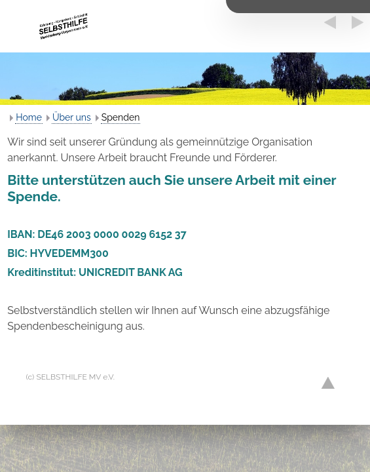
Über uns (71, 117)
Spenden (121, 117)
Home (29, 117)
